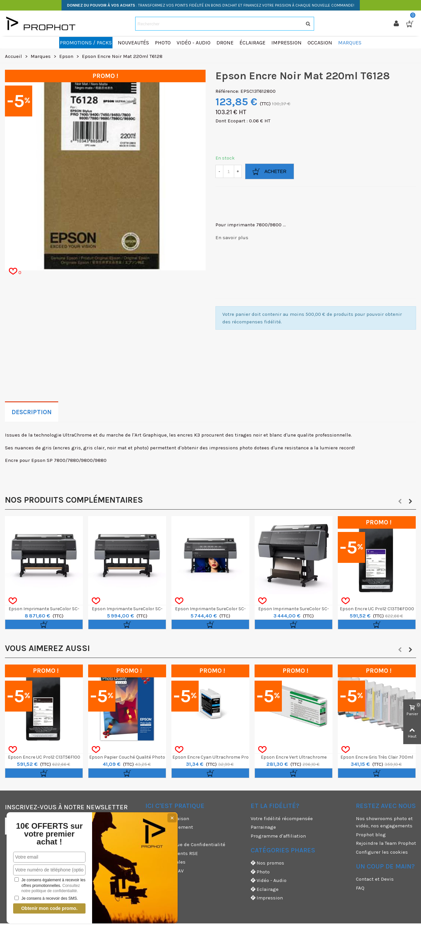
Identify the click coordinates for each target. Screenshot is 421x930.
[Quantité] (228, 171)
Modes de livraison (167, 818)
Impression (267, 898)
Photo (260, 872)
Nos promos (267, 863)
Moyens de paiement (169, 827)
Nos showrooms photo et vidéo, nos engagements (384, 822)
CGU (150, 836)
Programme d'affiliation (278, 836)
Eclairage (265, 889)
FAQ (360, 888)
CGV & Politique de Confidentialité (185, 844)
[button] (400, 501)
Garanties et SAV (164, 871)
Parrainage (263, 827)
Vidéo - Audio (268, 880)
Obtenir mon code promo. (49, 908)
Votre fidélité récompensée (282, 818)
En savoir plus (231, 237)
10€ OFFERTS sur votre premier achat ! (49, 834)
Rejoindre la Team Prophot (386, 843)
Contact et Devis (375, 879)
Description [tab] (32, 412)
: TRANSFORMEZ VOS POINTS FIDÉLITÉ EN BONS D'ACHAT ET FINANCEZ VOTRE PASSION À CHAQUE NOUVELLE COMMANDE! (210, 5)
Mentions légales (165, 862)
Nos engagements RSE (171, 853)
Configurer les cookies (382, 852)
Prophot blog (371, 835)
